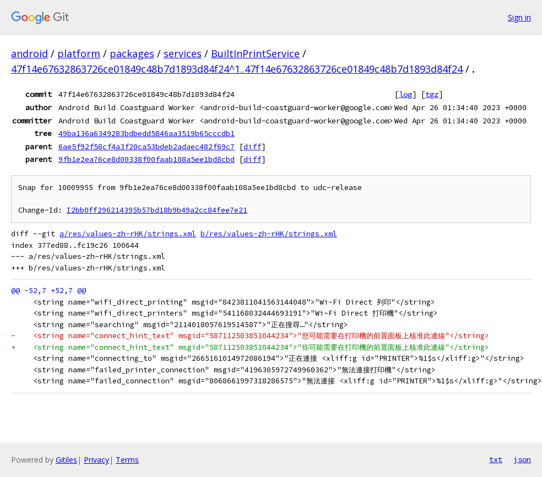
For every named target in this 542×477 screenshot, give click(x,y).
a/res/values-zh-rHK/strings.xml (127, 233)
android (29, 53)
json (522, 459)
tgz (431, 94)
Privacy (96, 459)
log (405, 94)
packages (132, 53)
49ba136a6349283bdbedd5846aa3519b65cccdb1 (146, 133)
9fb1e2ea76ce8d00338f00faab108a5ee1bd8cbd (146, 159)
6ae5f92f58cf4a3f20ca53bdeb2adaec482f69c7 (146, 146)
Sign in (519, 17)
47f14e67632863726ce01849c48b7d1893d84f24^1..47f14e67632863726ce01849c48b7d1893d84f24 (237, 68)
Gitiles (66, 459)
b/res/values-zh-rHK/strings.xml (268, 233)
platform (78, 53)
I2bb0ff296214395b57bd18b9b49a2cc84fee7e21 (157, 210)
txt (495, 459)
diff (252, 146)
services (183, 53)
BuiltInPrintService (255, 53)
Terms (127, 459)
